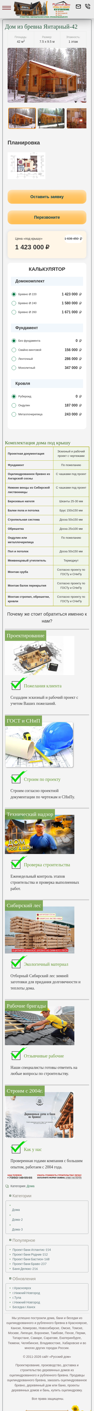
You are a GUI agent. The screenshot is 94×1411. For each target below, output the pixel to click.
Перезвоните (47, 217)
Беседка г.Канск (24, 1307)
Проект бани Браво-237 (29, 1264)
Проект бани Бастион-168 (31, 1259)
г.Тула (17, 1297)
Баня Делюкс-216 (25, 1269)
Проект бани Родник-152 (30, 1254)
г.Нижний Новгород (26, 1293)
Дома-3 (17, 1229)
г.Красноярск (22, 1288)
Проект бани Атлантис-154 (32, 1250)
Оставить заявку (47, 197)
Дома (30, 1186)
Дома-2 (17, 1219)
